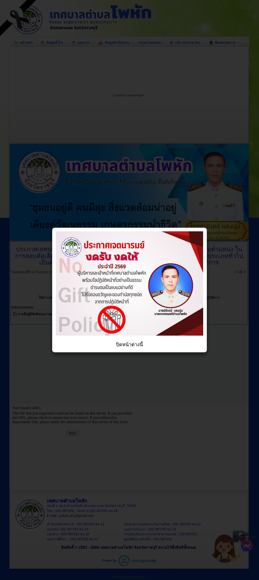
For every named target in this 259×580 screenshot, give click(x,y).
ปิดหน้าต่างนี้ (129, 344)
